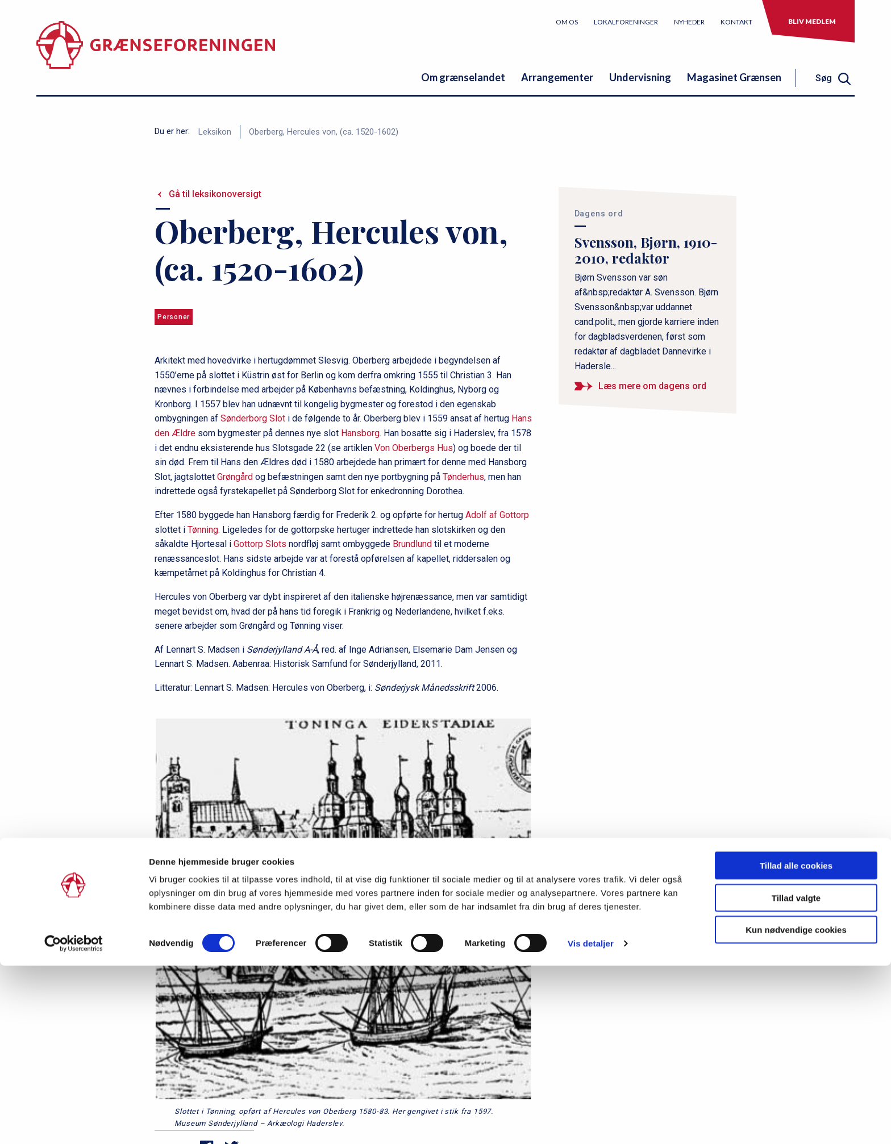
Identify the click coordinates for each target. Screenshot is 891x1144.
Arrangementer (557, 77)
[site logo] (155, 53)
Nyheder (689, 22)
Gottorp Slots (260, 543)
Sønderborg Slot (252, 418)
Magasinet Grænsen (734, 77)
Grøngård (235, 476)
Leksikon (214, 132)
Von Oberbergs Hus (413, 447)
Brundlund (412, 543)
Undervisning (640, 77)
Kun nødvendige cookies (796, 1108)
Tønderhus (463, 476)
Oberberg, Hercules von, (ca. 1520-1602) (323, 132)
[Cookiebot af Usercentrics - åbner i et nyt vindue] (73, 1121)
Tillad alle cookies (796, 1044)
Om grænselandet (463, 77)
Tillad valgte (796, 1076)
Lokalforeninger (626, 22)
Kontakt (736, 22)
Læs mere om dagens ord (652, 386)
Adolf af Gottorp (497, 515)
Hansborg (360, 433)
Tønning (203, 529)
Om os (567, 22)
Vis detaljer (591, 1121)
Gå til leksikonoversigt (215, 194)
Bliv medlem (812, 21)
